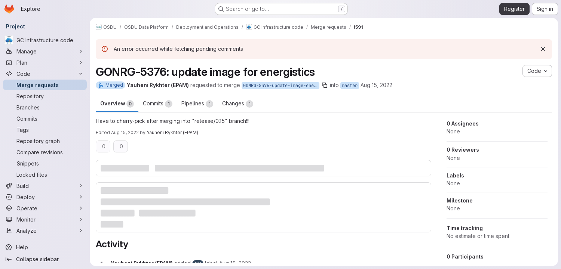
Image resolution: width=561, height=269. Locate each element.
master (350, 86)
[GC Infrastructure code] (45, 40)
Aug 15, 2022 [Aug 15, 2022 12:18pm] (125, 132)
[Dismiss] (543, 48)
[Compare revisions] (45, 152)
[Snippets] (45, 163)
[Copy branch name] (324, 85)
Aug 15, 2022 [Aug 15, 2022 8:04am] (376, 85)
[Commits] (45, 118)
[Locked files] (45, 174)
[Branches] (45, 107)
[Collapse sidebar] (45, 259)
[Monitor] (45, 219)
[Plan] (45, 62)
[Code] (45, 73)
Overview (117, 104)
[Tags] (45, 129)
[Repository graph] (45, 141)
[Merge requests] (45, 85)
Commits (157, 104)
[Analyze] (45, 230)
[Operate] (45, 208)
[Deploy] (45, 197)
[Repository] (45, 96)
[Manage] (45, 51)
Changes (237, 104)
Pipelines (197, 104)
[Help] (45, 247)
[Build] (45, 185)
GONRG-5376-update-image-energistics (281, 86)
